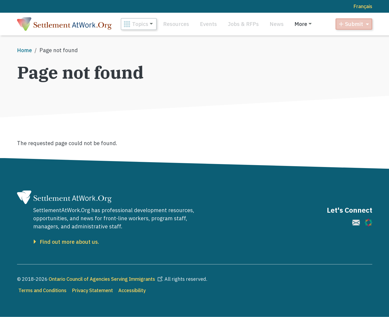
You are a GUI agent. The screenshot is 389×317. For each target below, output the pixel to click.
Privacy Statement (92, 290)
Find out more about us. (69, 242)
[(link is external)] (356, 222)
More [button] (300, 24)
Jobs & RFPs (243, 24)
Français (362, 6)
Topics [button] (140, 24)
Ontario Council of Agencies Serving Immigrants (106, 279)
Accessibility (132, 290)
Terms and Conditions (42, 290)
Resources (176, 24)
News (277, 24)
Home (24, 50)
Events (208, 24)
